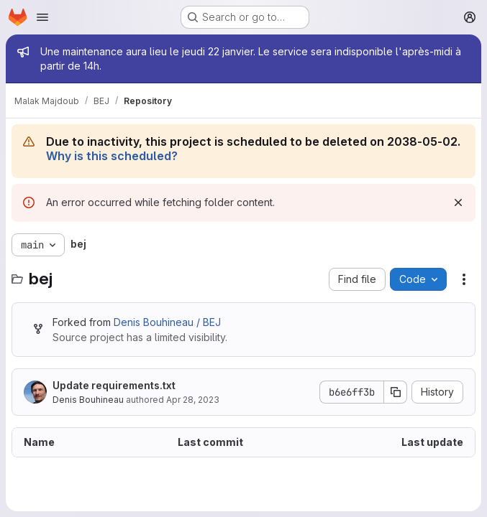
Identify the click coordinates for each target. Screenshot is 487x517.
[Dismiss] (458, 202)
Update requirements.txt (114, 385)
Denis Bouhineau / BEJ (167, 322)
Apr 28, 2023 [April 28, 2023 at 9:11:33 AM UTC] (192, 399)
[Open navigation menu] (42, 17)
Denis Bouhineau (88, 399)
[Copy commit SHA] (395, 392)
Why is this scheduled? (112, 156)
